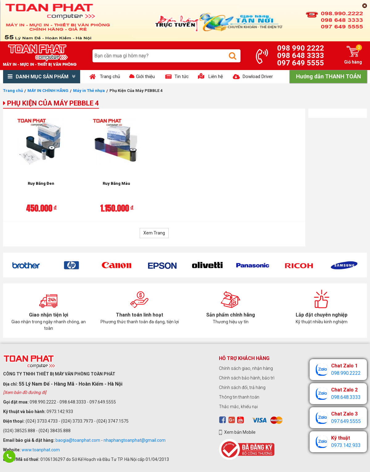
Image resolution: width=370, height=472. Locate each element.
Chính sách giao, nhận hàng (246, 368)
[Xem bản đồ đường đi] (24, 392)
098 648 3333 (300, 55)
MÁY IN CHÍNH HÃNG (47, 90)
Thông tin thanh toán (239, 397)
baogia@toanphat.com (78, 440)
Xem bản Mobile (240, 432)
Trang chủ (13, 90)
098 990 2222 (300, 48)
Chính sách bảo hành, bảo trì (246, 377)
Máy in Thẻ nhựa (89, 90)
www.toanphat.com (41, 449)
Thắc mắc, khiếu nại (238, 406)
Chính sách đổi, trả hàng (242, 387)
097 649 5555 (300, 63)
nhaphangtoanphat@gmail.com (135, 440)
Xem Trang (154, 232)
